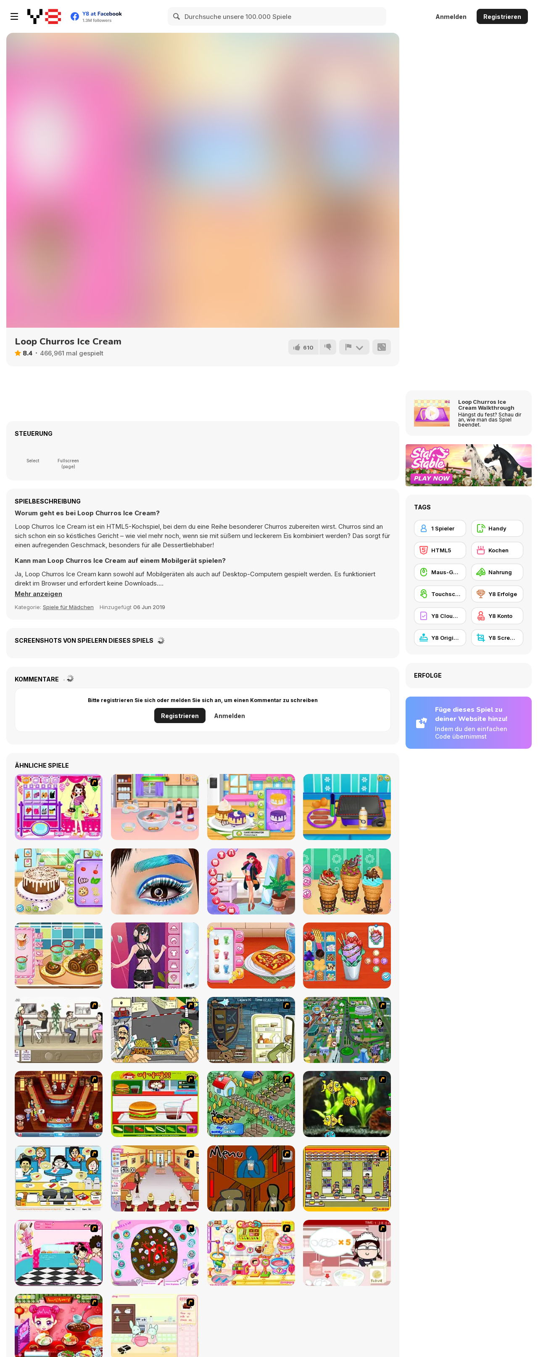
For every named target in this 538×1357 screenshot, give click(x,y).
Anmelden (451, 16)
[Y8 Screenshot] (497, 637)
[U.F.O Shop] (347, 1178)
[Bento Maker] (155, 807)
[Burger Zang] (155, 1104)
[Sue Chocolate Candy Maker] (251, 1253)
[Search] (177, 16)
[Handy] (497, 528)
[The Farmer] (251, 1104)
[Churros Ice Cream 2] (347, 881)
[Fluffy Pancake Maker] (251, 807)
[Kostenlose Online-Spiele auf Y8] (44, 16)
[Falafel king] (155, 1030)
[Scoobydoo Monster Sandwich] (251, 1030)
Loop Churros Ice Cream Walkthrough (486, 404)
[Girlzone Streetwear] (155, 955)
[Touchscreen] (440, 594)
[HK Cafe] (59, 1178)
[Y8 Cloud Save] (440, 615)
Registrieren (502, 16)
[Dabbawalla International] (347, 1030)
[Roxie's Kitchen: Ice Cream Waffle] (347, 955)
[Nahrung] (497, 572)
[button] (38, 594)
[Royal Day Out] (251, 881)
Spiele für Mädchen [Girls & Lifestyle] (68, 607)
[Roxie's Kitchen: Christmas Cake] (59, 955)
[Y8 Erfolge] (497, 594)
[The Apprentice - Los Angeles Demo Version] (59, 1104)
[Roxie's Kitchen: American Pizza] (251, 955)
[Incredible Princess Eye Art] (155, 881)
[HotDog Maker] (347, 807)
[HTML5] (440, 550)
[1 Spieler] (440, 528)
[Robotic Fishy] (347, 1104)
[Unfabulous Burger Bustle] (155, 1178)
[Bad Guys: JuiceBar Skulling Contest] (251, 1178)
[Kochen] (497, 550)
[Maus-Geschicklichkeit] (440, 572)
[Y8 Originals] (440, 637)
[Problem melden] (354, 347)
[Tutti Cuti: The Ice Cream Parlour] (59, 1253)
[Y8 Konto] (497, 615)
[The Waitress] (59, 1030)
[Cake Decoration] (155, 1253)
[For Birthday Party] (59, 807)
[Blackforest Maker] (59, 881)
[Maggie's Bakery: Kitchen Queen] (347, 1253)
